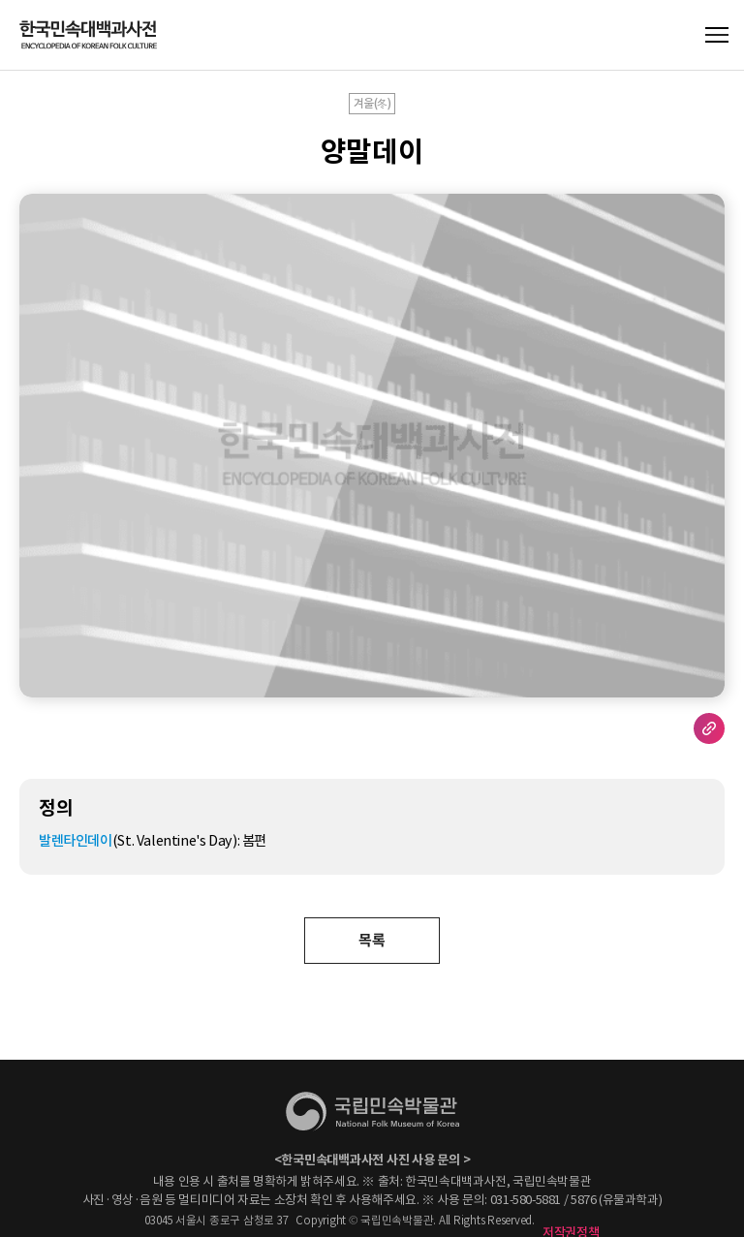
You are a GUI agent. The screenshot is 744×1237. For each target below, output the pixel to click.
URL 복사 (709, 728)
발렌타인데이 (75, 841)
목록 (371, 940)
